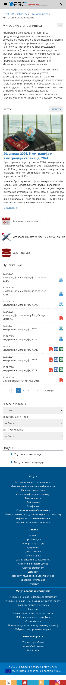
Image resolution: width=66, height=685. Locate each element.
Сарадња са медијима (33, 490)
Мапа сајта (33, 650)
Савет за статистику (33, 567)
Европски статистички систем (33, 605)
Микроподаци (33, 498)
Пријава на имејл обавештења (33, 510)
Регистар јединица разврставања (33, 482)
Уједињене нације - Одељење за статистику (33, 596)
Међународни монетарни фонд (33, 617)
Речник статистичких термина (33, 522)
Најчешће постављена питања (33, 518)
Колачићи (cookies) (33, 646)
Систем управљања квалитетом (33, 559)
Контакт (33, 535)
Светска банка (33, 621)
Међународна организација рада (33, 629)
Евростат (33, 609)
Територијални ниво (15, 416)
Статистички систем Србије (33, 563)
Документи (33, 547)
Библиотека (33, 502)
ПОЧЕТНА (8, 14)
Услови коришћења (33, 642)
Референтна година (15, 404)
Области (22, 14)
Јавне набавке (33, 551)
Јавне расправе (33, 555)
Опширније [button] (11, 207)
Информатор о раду (33, 543)
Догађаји (33, 571)
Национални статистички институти (33, 613)
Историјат (33, 583)
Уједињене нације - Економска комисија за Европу (33, 600)
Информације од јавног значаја (33, 494)
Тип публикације (13, 429)
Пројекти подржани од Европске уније (33, 575)
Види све (56, 109)
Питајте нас (33, 506)
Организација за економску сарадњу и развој (33, 625)
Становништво (39, 14)
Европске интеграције (33, 579)
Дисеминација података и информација (33, 486)
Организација (33, 539)
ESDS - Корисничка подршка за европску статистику (33, 514)
